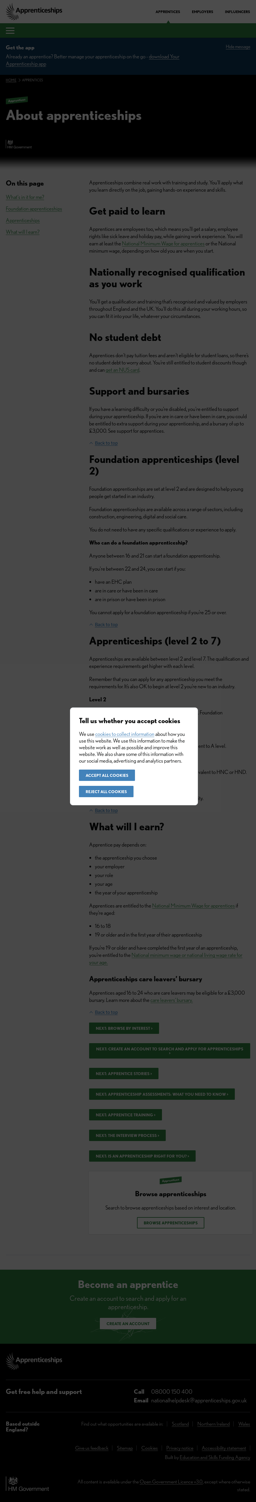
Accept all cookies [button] (107, 775)
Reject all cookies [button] (106, 791)
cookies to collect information (124, 734)
